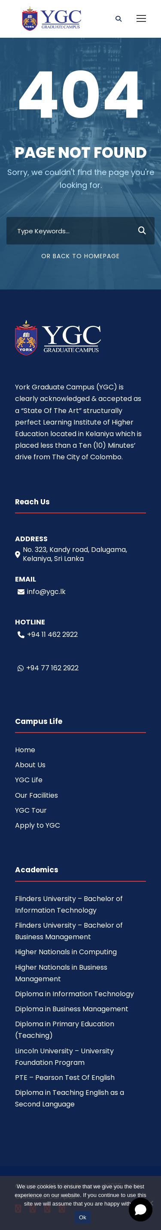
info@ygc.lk (42, 592)
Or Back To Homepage (80, 256)
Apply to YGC (37, 825)
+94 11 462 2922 (48, 634)
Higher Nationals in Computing (66, 952)
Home (25, 750)
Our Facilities (36, 795)
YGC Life (29, 780)
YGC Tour (31, 810)
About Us (30, 765)
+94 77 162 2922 (48, 668)
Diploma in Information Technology (74, 994)
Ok (82, 1217)
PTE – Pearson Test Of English (65, 1077)
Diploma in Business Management (71, 1009)
